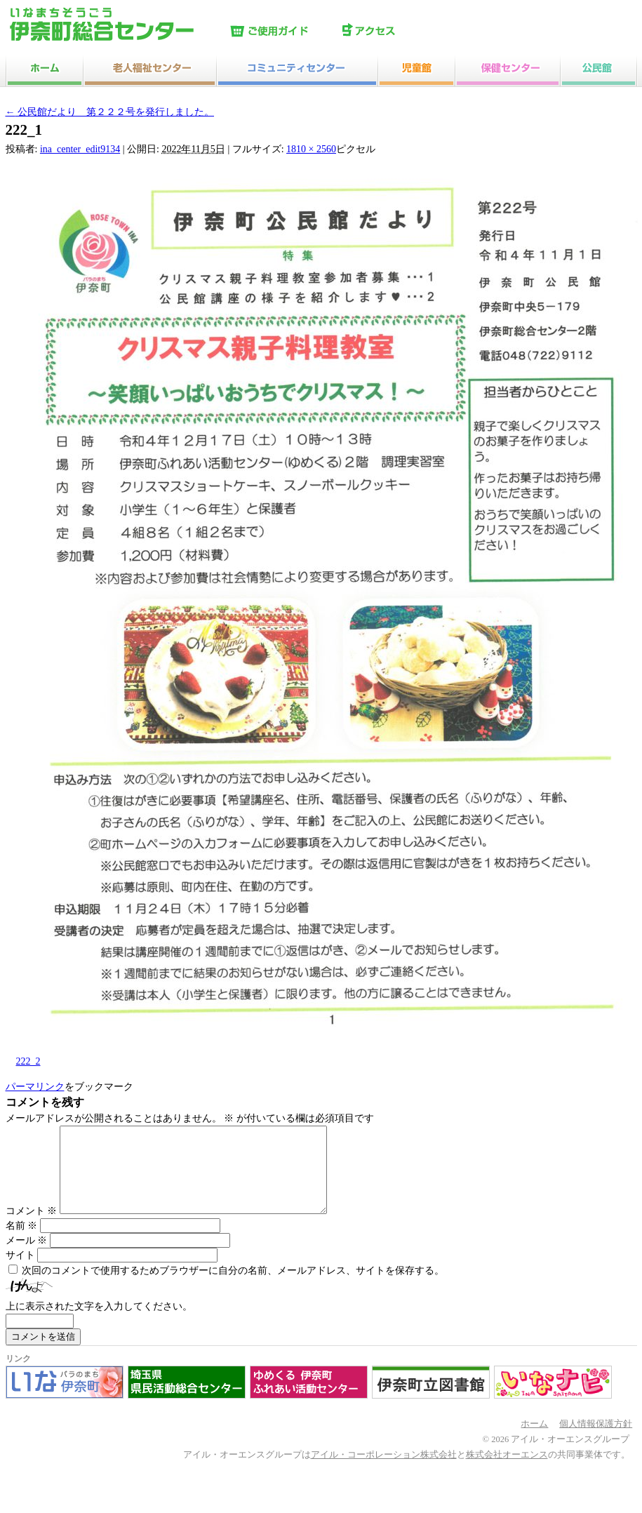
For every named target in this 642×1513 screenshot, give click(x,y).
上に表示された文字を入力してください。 (99, 1323)
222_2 (28, 1061)
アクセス (395, 31)
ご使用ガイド (282, 31)
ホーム (534, 1441)
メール (27, 1257)
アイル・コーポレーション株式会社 (384, 1472)
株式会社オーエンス (507, 1472)
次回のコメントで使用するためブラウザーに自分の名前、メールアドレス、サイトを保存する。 (233, 1287)
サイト (20, 1272)
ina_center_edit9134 (80, 149)
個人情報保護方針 (595, 1441)
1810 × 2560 (311, 149)
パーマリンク (35, 1086)
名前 (22, 1242)
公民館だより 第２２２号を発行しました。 (110, 112)
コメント (32, 1227)
